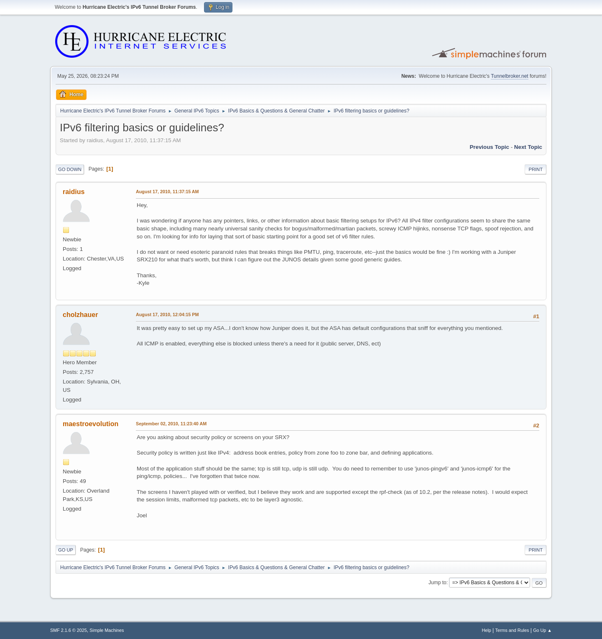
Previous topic (489, 147)
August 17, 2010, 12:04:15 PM (167, 314)
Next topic (528, 147)
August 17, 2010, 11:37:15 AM (167, 191)
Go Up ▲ (542, 630)
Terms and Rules (512, 630)
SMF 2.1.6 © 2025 (68, 630)
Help (486, 630)
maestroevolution (90, 423)
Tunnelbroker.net (509, 76)
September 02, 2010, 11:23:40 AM (171, 423)
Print (535, 169)
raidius (73, 191)
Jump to (437, 582)
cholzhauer (80, 314)
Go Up (65, 549)
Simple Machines (106, 630)
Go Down (70, 169)
